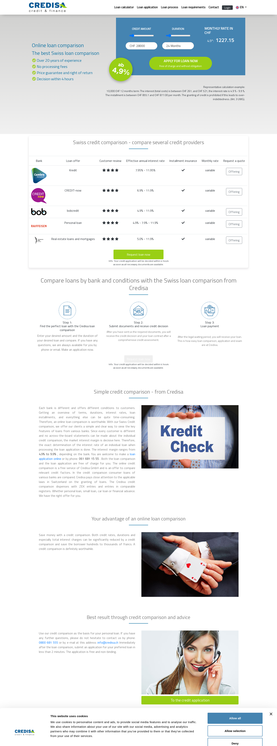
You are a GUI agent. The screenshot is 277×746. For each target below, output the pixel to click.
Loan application (147, 7)
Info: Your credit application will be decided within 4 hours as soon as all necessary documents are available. (139, 262)
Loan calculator (124, 7)
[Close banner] (271, 691)
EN (240, 7)
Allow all (235, 695)
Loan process (169, 7)
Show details (202, 738)
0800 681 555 (49, 642)
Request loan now (138, 254)
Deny (235, 720)
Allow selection (234, 708)
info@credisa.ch (108, 642)
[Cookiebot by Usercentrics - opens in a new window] (25, 738)
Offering (234, 171)
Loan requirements (193, 7)
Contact (214, 7)
